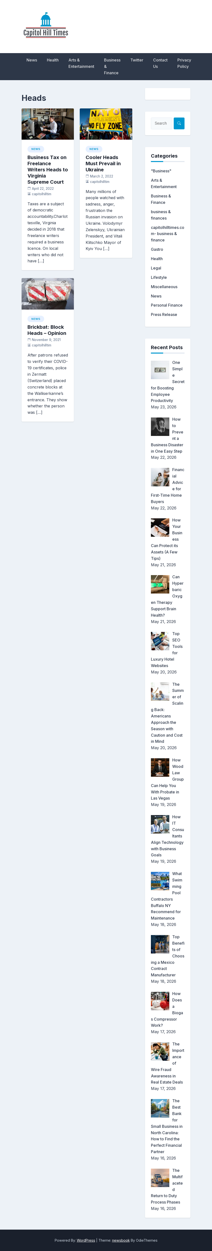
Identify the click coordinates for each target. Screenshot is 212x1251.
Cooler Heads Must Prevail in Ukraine (103, 163)
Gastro (157, 249)
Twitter (136, 60)
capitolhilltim (41, 194)
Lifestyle (159, 277)
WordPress (86, 1240)
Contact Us (160, 63)
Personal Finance (167, 305)
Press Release (164, 314)
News (31, 60)
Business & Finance (112, 66)
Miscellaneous (164, 286)
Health (53, 60)
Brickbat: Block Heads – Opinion (46, 330)
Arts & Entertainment (81, 63)
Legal (156, 268)
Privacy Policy (184, 63)
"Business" (161, 170)
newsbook (121, 1240)
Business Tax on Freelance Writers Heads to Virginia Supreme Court (47, 169)
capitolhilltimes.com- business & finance (167, 234)
